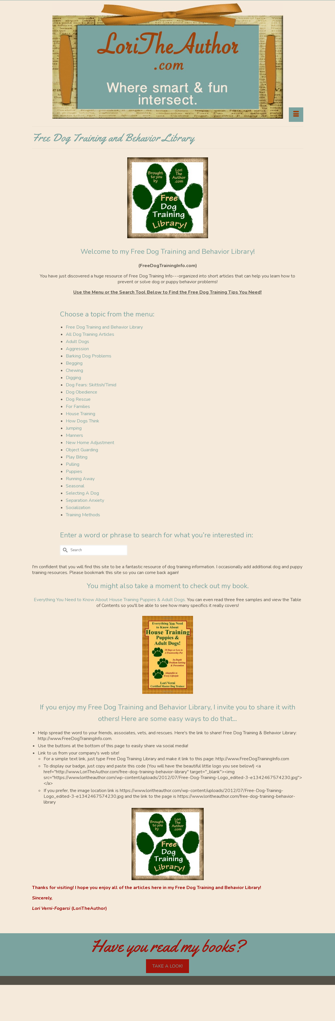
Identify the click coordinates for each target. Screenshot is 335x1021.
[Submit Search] (64, 550)
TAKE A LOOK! (167, 966)
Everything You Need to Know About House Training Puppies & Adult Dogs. (110, 600)
